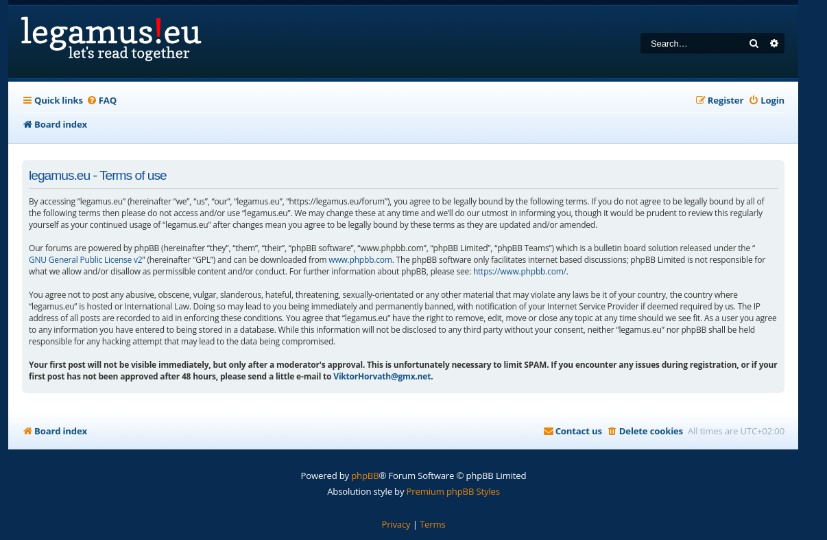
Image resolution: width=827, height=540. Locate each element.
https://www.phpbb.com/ (519, 271)
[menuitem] (101, 100)
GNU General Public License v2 (86, 260)
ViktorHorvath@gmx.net (382, 376)
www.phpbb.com (360, 260)
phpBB (365, 475)
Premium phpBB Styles (453, 491)
